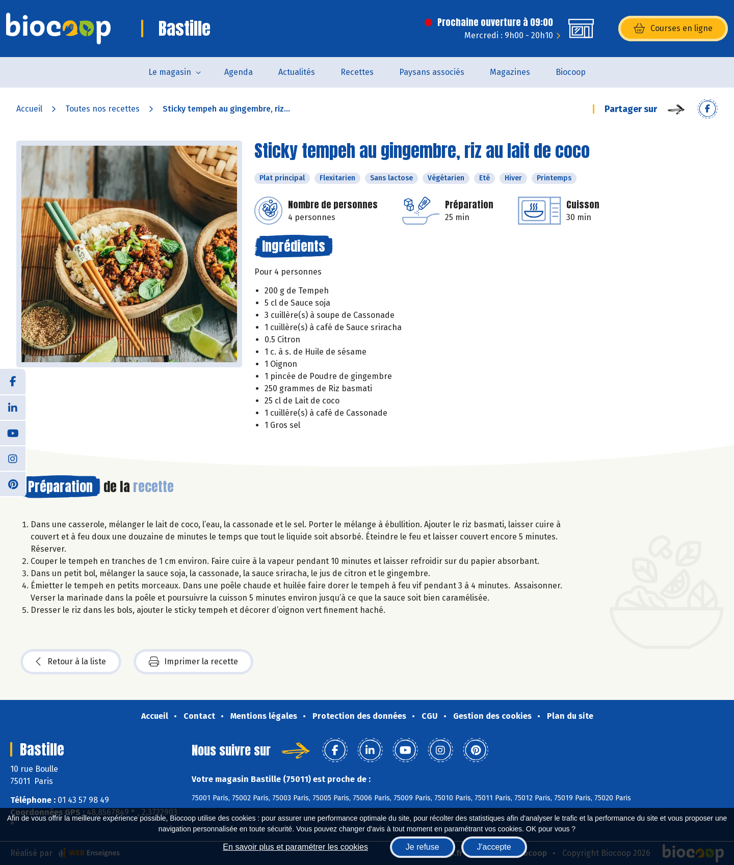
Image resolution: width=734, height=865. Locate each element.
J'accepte (494, 847)
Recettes (357, 72)
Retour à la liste (71, 662)
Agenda (238, 72)
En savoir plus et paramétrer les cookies (295, 847)
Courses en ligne (673, 28)
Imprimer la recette (193, 662)
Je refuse (422, 847)
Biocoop (571, 72)
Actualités (296, 72)
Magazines (510, 72)
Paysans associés (431, 72)
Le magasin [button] (169, 72)
